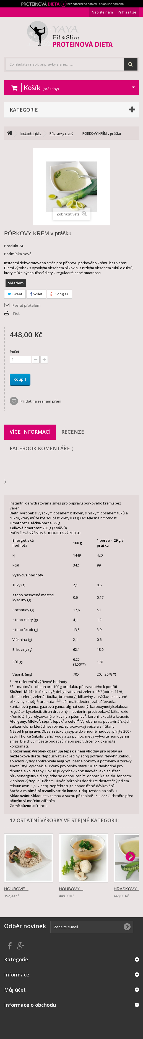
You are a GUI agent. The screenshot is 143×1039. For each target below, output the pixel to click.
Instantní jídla (30, 133)
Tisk (16, 313)
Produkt (11, 245)
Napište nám (102, 12)
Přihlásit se (127, 12)
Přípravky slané (61, 133)
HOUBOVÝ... (71, 888)
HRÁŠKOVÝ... (127, 888)
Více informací (30, 431)
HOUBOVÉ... (16, 888)
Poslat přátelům (26, 305)
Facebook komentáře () (71, 465)
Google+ (59, 294)
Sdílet (36, 294)
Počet (14, 351)
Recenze (72, 431)
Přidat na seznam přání (40, 401)
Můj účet (15, 989)
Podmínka (13, 253)
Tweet (15, 294)
